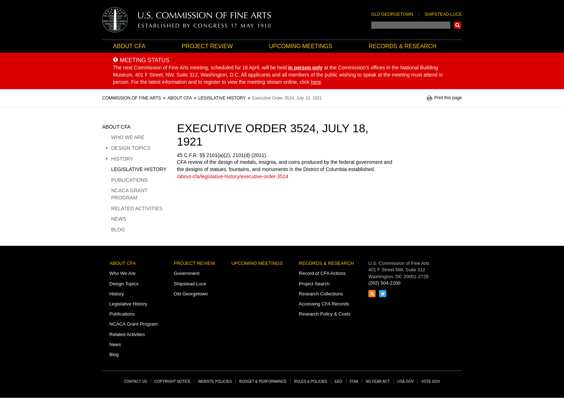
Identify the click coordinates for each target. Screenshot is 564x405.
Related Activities (137, 208)
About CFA (129, 46)
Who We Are (128, 137)
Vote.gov (430, 381)
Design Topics (130, 148)
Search (457, 25)
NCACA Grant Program (129, 194)
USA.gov (405, 381)
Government (187, 273)
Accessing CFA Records (324, 304)
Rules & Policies (310, 381)
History (122, 159)
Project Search (314, 283)
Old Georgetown (392, 14)
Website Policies (215, 381)
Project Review (207, 46)
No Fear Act (378, 381)
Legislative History (139, 169)
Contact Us (135, 381)
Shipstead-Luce (443, 14)
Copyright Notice (173, 381)
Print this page (448, 98)
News (118, 219)
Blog (118, 230)
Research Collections (321, 293)
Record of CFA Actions (322, 273)
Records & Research (402, 46)
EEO (338, 381)
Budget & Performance (263, 381)
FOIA (354, 381)
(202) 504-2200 (384, 283)
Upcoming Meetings (300, 46)
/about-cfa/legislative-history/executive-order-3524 (232, 176)
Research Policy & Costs (324, 314)
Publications (129, 180)
